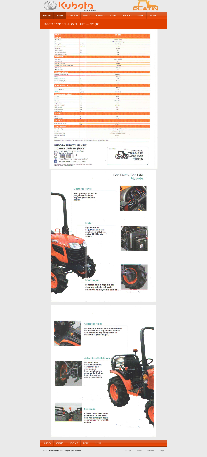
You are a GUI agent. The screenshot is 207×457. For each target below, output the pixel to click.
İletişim (162, 450)
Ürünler (139, 450)
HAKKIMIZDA (100, 15)
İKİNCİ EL (140, 15)
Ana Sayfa (128, 450)
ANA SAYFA (47, 15)
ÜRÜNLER (59, 15)
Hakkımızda (150, 450)
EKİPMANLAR (73, 15)
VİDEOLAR (87, 15)
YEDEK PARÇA (127, 15)
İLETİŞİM (113, 15)
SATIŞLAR (152, 15)
